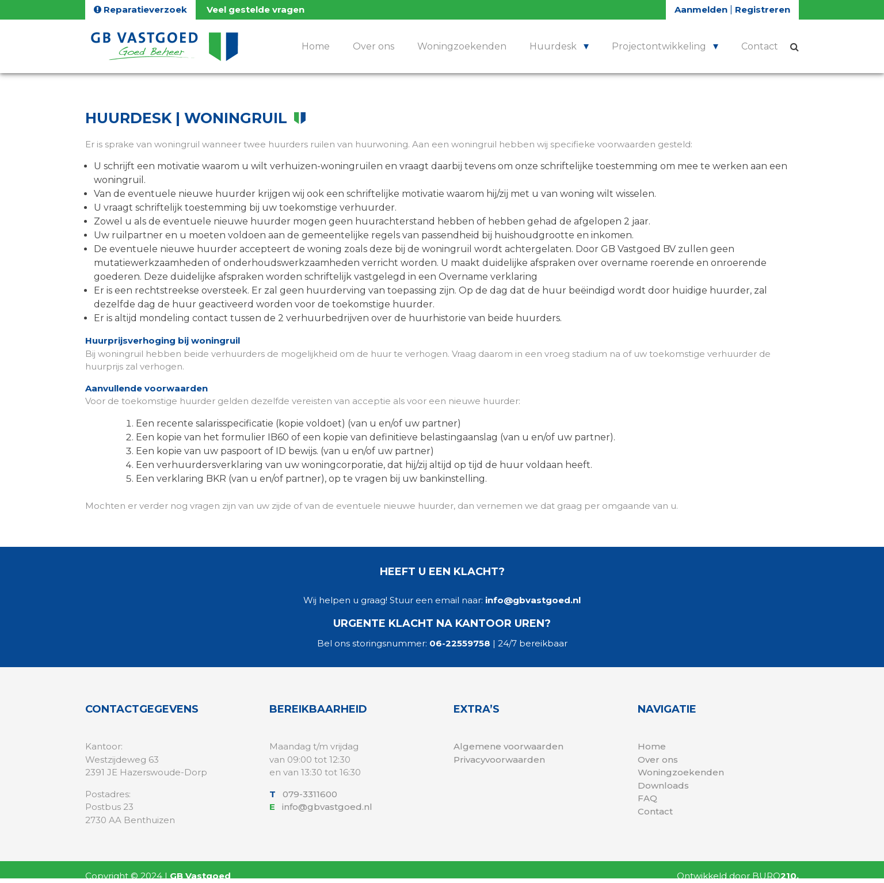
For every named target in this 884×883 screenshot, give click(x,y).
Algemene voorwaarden (508, 746)
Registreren (762, 9)
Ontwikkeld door (738, 875)
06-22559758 (459, 643)
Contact (759, 46)
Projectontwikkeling (659, 46)
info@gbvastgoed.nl (533, 600)
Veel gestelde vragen (255, 9)
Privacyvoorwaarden (499, 759)
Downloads (663, 785)
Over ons (373, 46)
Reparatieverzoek (140, 9)
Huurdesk (553, 46)
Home (316, 46)
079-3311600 (311, 794)
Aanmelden (702, 9)
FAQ (647, 798)
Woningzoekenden (461, 46)
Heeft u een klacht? (442, 571)
